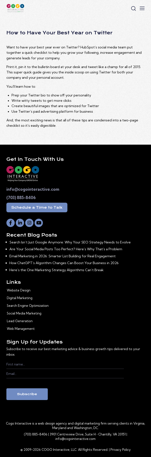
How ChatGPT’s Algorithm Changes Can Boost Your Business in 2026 (64, 263)
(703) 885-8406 (21, 197)
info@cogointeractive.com (32, 189)
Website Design (18, 290)
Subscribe (27, 394)
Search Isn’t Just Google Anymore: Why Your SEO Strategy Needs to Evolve (70, 242)
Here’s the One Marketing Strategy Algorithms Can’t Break (56, 270)
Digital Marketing (19, 298)
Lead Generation (20, 321)
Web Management (21, 329)
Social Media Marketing (24, 313)
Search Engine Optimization (28, 306)
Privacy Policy (120, 450)
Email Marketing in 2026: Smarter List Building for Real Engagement (62, 256)
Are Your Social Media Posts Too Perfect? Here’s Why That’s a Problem (65, 249)
